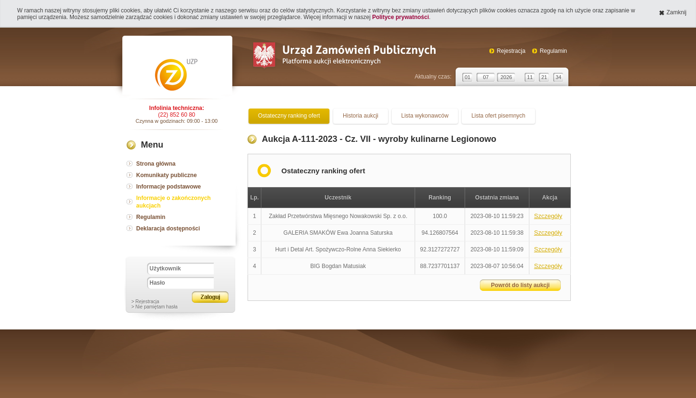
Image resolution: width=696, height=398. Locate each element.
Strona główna (156, 163)
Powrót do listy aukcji (520, 285)
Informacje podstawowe (168, 186)
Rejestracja (511, 51)
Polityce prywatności (400, 17)
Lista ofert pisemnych (498, 115)
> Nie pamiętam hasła (154, 306)
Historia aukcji (360, 115)
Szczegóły (548, 215)
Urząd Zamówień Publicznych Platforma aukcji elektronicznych (344, 56)
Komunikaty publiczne (166, 175)
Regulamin (553, 51)
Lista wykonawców (424, 115)
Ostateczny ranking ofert (289, 115)
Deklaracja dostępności (168, 228)
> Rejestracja (145, 301)
